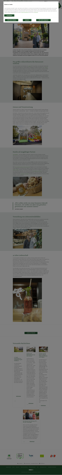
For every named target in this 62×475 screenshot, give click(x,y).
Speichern (28, 20)
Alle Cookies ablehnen (12, 20)
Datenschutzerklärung (25, 12)
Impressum (36, 12)
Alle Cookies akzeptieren (44, 20)
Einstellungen (10, 15)
